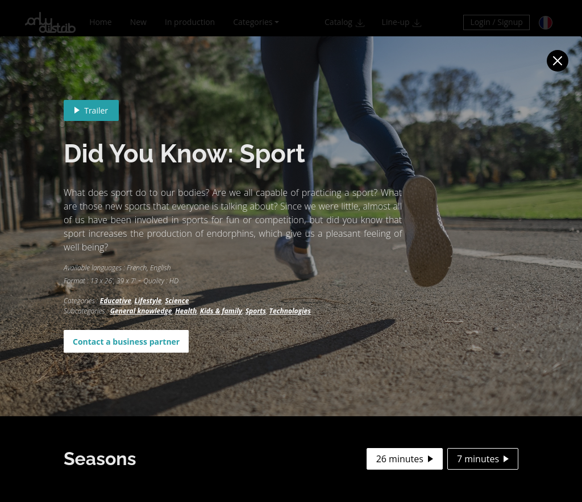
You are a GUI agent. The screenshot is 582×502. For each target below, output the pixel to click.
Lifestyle (148, 301)
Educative (115, 301)
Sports (256, 311)
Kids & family (221, 311)
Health (186, 311)
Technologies (290, 311)
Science (177, 301)
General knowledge (141, 311)
